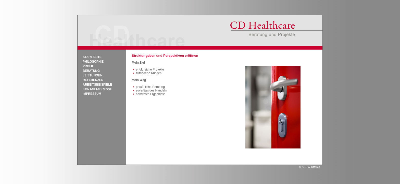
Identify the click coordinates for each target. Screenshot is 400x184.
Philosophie (93, 61)
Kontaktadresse (97, 89)
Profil (88, 66)
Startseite (92, 57)
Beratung (91, 71)
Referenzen (93, 80)
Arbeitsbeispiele (97, 84)
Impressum (92, 94)
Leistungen (92, 75)
